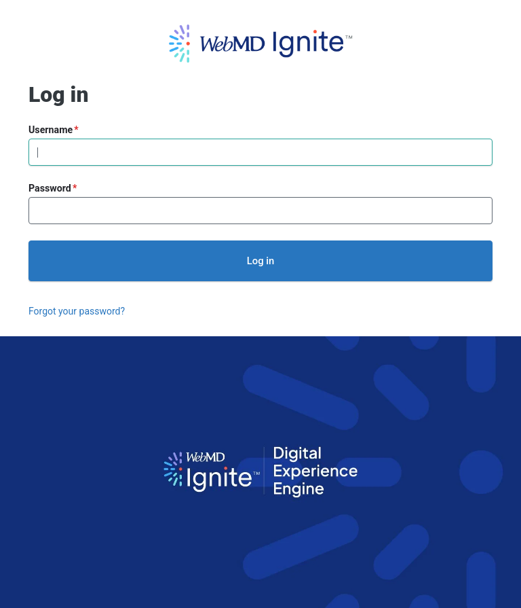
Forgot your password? (76, 311)
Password (49, 188)
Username (50, 129)
